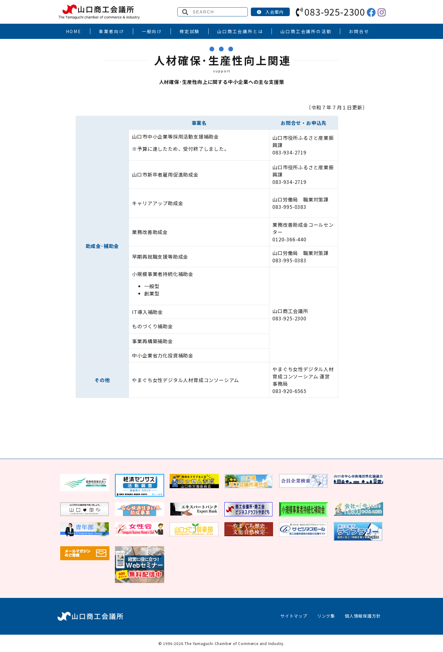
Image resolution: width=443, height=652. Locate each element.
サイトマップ (293, 616)
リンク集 (326, 616)
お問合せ (359, 31)
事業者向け (111, 31)
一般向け (152, 31)
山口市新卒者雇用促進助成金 (165, 174)
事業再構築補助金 (152, 341)
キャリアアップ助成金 (157, 203)
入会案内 (270, 12)
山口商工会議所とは (240, 31)
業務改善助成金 (150, 232)
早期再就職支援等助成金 (160, 256)
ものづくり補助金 (152, 326)
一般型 (151, 286)
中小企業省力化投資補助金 (162, 355)
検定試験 (189, 31)
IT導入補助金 (147, 312)
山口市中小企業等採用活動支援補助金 (175, 136)
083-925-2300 (330, 11)
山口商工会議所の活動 (305, 31)
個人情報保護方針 (363, 616)
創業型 (151, 293)
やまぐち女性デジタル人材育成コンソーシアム (185, 380)
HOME (73, 31)
